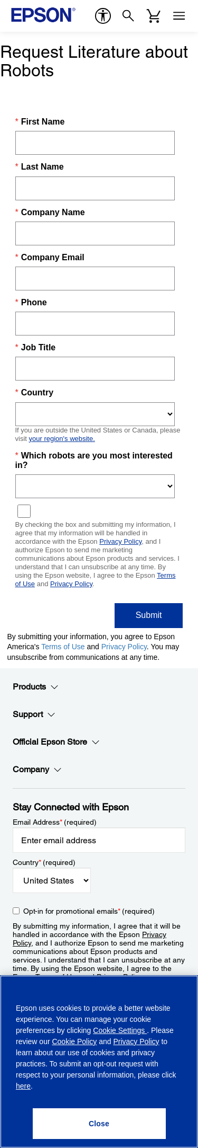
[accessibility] (103, 15)
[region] (99, 1061)
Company (37, 769)
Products (36, 687)
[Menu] (179, 15)
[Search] (128, 15)
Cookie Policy (74, 1041)
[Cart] (153, 15)
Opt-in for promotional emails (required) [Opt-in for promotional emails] (89, 911)
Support (34, 714)
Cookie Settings (120, 1030)
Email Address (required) (55, 822)
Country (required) (44, 862)
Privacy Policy (136, 1041)
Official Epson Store (56, 742)
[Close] (99, 1123)
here (23, 1086)
